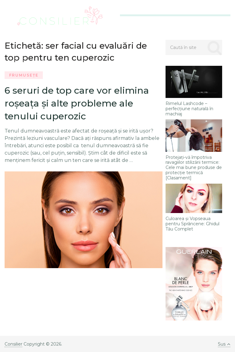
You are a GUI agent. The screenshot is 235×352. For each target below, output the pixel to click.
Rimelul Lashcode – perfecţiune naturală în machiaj (189, 108)
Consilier (13, 344)
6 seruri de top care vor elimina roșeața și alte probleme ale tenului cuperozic (77, 103)
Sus (224, 344)
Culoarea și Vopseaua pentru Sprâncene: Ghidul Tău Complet (192, 223)
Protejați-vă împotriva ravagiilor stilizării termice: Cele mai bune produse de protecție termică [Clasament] (194, 168)
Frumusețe (24, 75)
